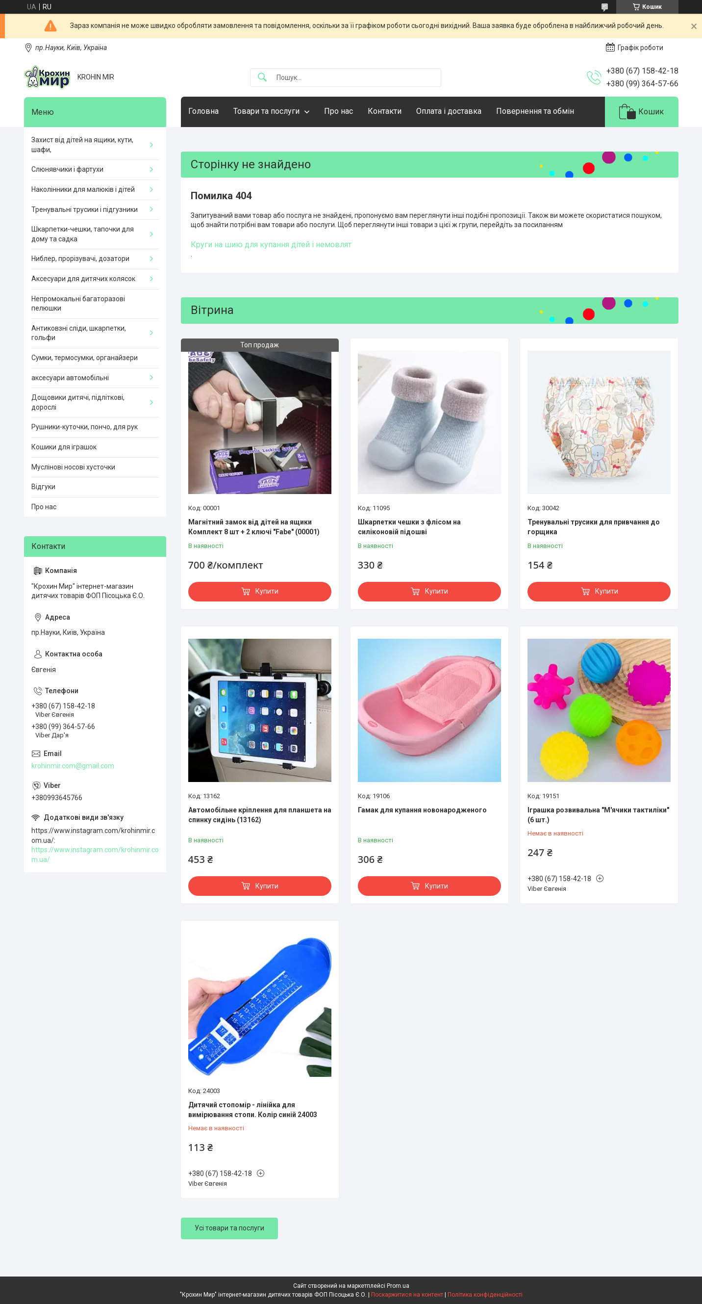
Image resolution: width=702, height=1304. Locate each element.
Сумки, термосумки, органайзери (84, 358)
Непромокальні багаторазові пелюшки (78, 304)
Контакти (384, 111)
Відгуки (43, 487)
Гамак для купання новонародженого (422, 810)
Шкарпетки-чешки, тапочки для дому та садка (82, 234)
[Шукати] (262, 77)
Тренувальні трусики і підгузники (84, 209)
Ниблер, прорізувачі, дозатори (80, 258)
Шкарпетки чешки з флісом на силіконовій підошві (409, 527)
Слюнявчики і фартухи (67, 169)
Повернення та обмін (535, 111)
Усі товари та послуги (229, 1228)
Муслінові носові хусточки (73, 467)
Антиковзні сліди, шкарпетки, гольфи (78, 333)
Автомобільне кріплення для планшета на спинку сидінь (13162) (259, 815)
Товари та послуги (266, 111)
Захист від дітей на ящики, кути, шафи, (82, 145)
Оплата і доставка (448, 111)
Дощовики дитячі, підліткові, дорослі (78, 402)
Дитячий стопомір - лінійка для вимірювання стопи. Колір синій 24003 (252, 1110)
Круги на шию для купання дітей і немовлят (271, 244)
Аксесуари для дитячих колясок (83, 279)
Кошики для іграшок (64, 447)
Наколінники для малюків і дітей (83, 189)
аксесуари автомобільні (70, 378)
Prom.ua (398, 1285)
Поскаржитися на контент (407, 1294)
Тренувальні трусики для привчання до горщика (593, 527)
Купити (266, 591)
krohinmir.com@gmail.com (72, 766)
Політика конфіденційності (485, 1294)
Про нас (338, 111)
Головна (203, 111)
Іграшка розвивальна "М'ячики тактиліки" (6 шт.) (598, 815)
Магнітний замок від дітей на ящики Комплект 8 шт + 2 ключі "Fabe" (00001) (254, 527)
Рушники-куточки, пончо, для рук (84, 427)
